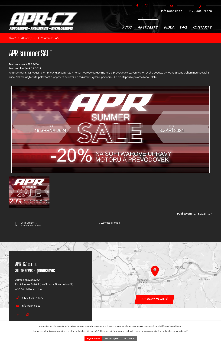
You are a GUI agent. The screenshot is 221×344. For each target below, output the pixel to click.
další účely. (177, 326)
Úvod (12, 38)
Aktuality (26, 38)
